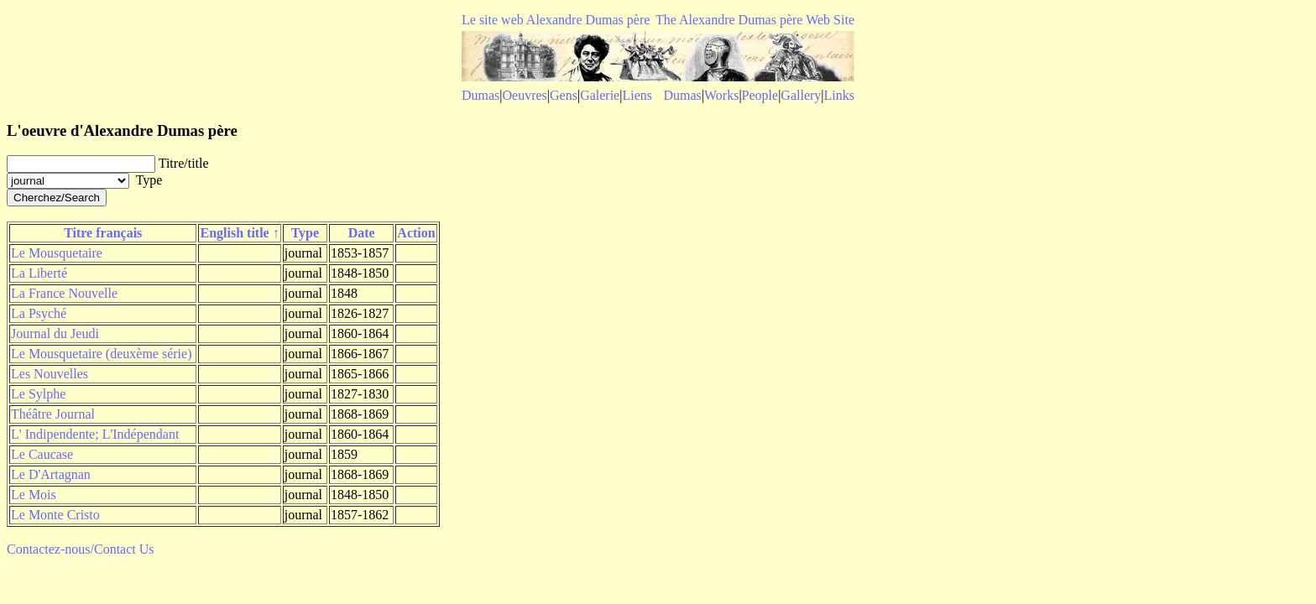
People (760, 95)
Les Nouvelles (49, 374)
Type (305, 233)
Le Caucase (42, 454)
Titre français (103, 233)
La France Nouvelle (64, 293)
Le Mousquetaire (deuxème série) (101, 353)
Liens (637, 95)
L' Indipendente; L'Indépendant (95, 434)
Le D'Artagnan (51, 474)
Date (361, 233)
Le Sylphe (38, 394)
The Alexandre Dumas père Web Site (754, 20)
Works (721, 95)
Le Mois (33, 494)
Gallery (801, 95)
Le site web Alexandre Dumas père (556, 20)
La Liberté (39, 273)
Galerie (599, 95)
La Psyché (38, 313)
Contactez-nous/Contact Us (80, 549)
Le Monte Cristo (55, 515)
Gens (563, 95)
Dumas (480, 95)
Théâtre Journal (53, 414)
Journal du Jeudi (55, 333)
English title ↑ (239, 233)
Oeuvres (525, 95)
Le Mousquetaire (56, 253)
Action (416, 233)
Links (839, 95)
